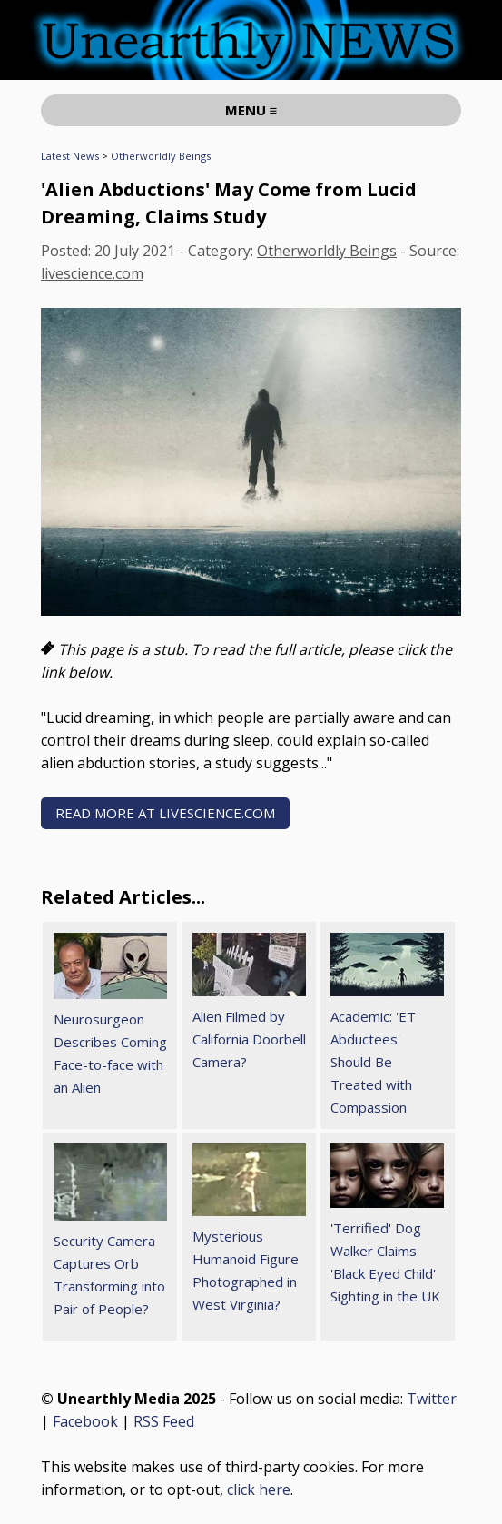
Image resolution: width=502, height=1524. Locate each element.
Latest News (70, 156)
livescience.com (92, 273)
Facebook (85, 1421)
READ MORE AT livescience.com (165, 813)
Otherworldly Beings (161, 156)
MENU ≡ (251, 110)
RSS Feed (163, 1421)
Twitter (432, 1399)
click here (258, 1489)
